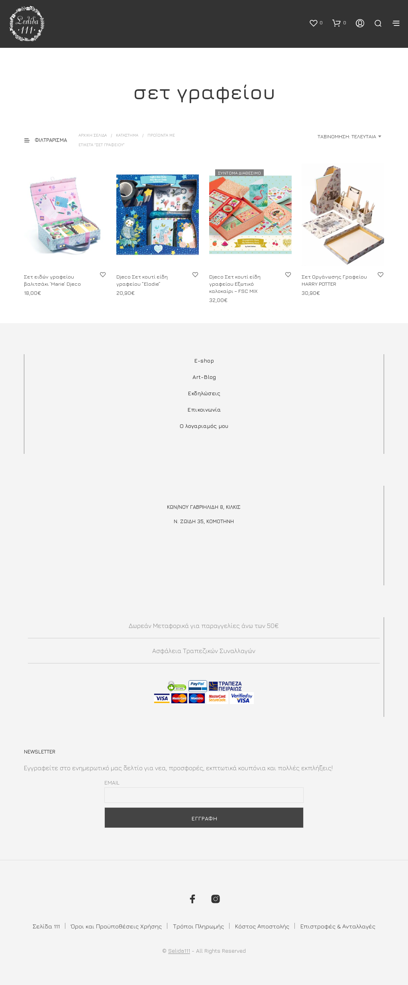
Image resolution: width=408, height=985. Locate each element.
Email (112, 782)
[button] (316, 23)
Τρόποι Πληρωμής (198, 926)
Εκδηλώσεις (204, 393)
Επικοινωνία (204, 409)
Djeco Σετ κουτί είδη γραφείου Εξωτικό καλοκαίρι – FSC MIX (235, 283)
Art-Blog (204, 376)
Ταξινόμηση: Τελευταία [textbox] (347, 136)
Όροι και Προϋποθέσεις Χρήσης (116, 926)
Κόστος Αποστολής (262, 926)
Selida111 (179, 951)
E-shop (204, 360)
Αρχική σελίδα (92, 135)
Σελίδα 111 (46, 926)
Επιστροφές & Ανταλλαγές (337, 926)
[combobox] (321, 136)
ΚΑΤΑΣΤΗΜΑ (127, 135)
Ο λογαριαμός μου (204, 425)
